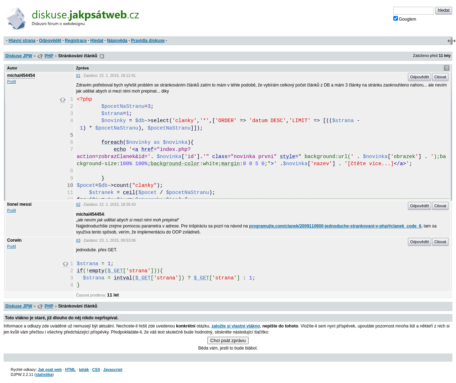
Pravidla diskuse (148, 40)
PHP (49, 55)
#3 (78, 240)
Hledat (96, 40)
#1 (78, 75)
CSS (96, 369)
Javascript (112, 369)
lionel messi (19, 204)
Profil (11, 81)
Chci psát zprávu (227, 340)
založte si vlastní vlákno (236, 326)
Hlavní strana (22, 40)
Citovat (440, 77)
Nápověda (117, 40)
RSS (102, 56)
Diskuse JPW (18, 55)
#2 (78, 204)
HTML (70, 369)
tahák (84, 369)
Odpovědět (50, 40)
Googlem (404, 19)
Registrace (76, 40)
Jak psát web (50, 369)
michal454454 (21, 75)
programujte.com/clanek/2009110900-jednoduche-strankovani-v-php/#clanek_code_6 (335, 226)
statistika (44, 374)
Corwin (14, 240)
